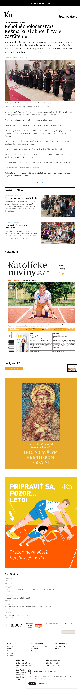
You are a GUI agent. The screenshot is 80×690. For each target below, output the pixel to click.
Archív (66, 632)
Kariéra (9, 651)
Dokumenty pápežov (23, 663)
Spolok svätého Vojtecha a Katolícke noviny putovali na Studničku (30, 589)
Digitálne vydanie (52, 663)
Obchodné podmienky (54, 665)
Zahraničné (10, 578)
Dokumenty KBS (22, 672)
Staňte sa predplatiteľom (13, 368)
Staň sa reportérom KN (39, 646)
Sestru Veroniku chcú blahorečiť (18, 598)
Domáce (8, 587)
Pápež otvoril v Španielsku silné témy (19, 581)
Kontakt (10, 646)
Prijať (32, 683)
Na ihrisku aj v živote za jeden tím (18, 615)
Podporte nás (36, 648)
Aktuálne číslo (60, 646)
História (10, 655)
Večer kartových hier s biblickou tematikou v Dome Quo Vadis (29, 606)
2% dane (10, 653)
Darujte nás (35, 651)
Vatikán (8, 613)
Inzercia (10, 648)
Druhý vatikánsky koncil (25, 670)
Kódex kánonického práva (25, 675)
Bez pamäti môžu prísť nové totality (21, 198)
